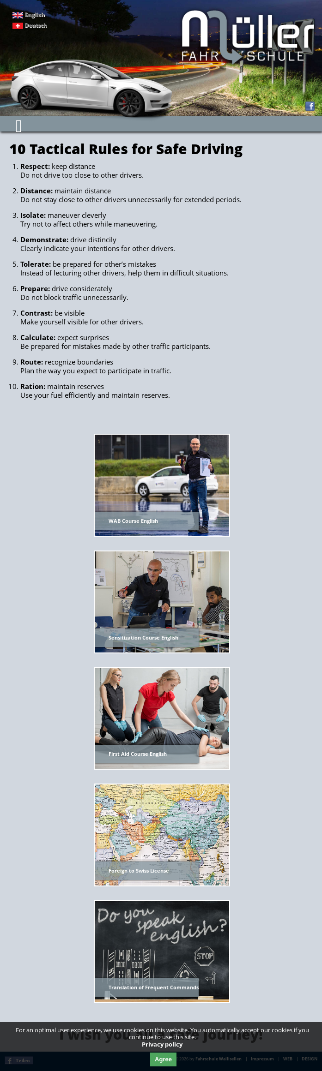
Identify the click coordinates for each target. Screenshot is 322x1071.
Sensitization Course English (143, 637)
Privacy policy (162, 1044)
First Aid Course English (138, 753)
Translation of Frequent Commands (154, 987)
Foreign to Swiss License (139, 870)
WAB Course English (133, 520)
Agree (163, 1059)
